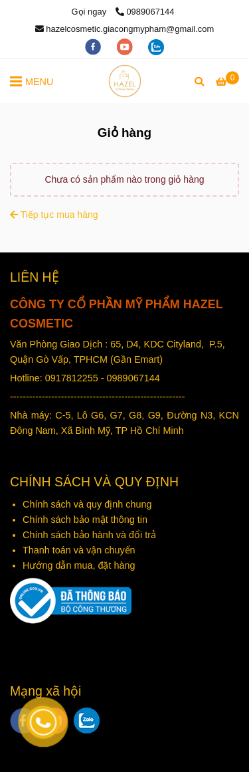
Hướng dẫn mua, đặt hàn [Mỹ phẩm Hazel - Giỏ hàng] (76, 565)
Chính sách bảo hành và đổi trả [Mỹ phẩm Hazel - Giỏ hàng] (89, 535)
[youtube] (126, 46)
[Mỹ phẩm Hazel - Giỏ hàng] (124, 81)
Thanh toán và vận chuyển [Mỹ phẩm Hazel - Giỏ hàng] (80, 550)
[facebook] (94, 46)
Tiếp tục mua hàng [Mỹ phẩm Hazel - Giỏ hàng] (54, 214)
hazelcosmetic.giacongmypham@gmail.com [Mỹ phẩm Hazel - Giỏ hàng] (124, 29)
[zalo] (156, 46)
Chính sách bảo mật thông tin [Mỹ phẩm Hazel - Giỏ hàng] (85, 519)
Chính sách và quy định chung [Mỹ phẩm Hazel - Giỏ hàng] (88, 504)
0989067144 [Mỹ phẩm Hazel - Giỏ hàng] (145, 12)
